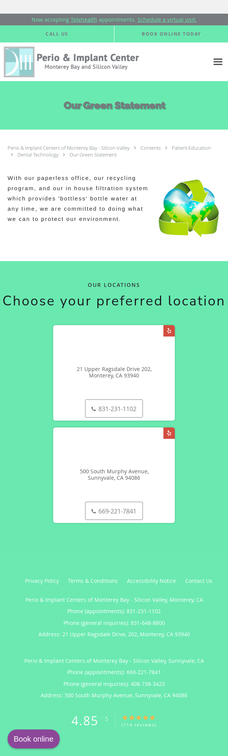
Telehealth (84, 19)
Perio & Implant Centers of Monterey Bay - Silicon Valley (69, 147)
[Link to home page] (104, 62)
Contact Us (198, 580)
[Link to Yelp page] (169, 331)
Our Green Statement (93, 154)
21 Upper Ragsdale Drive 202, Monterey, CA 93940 (114, 372)
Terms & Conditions (93, 580)
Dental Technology (38, 154)
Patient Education (191, 147)
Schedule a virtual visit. (167, 19)
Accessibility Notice (151, 580)
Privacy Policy (42, 580)
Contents (151, 147)
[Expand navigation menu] (217, 62)
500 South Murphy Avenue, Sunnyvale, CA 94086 (114, 474)
